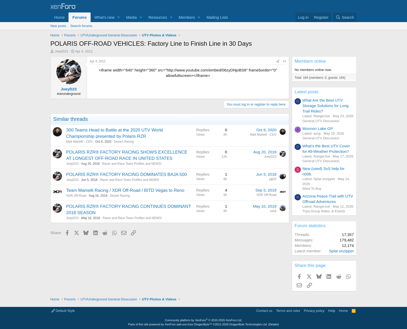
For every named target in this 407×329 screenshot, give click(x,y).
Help (331, 311)
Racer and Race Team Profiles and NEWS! (132, 164)
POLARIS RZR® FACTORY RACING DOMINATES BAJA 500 (126, 174)
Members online (310, 61)
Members (187, 17)
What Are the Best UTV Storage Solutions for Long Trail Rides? (325, 105)
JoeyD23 (61, 51)
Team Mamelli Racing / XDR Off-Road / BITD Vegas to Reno (125, 190)
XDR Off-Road (76, 196)
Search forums (81, 26)
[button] (118, 17)
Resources (157, 17)
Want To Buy (311, 188)
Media (131, 17)
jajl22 (272, 179)
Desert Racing (124, 141)
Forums (79, 17)
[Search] (345, 17)
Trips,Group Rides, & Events (323, 211)
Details (273, 324)
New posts (58, 26)
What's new (104, 17)
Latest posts (306, 91)
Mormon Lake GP (317, 128)
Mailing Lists (217, 17)
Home (59, 17)
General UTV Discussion (320, 121)
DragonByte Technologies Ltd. (248, 324)
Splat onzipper (341, 251)
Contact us (264, 311)
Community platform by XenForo (203, 320)
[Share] (277, 61)
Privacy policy (314, 311)
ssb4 (273, 211)
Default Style (63, 311)
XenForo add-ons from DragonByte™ (188, 324)
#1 (284, 61)
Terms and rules (288, 311)
